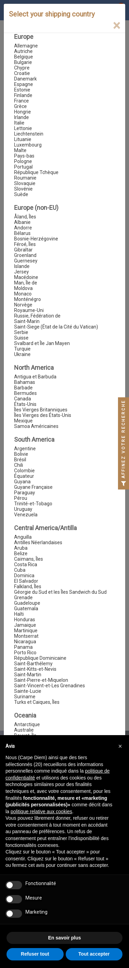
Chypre (22, 68)
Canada (22, 398)
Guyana (22, 481)
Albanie (22, 222)
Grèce (20, 106)
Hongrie (22, 112)
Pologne (23, 161)
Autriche (23, 51)
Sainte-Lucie (27, 691)
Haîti (19, 614)
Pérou (20, 498)
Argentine (25, 448)
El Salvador (26, 581)
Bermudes (25, 393)
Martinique (25, 630)
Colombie (24, 470)
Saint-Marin (27, 321)
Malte (20, 150)
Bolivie (21, 454)
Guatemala (26, 608)
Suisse (21, 338)
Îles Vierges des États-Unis (42, 415)
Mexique (23, 420)
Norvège (23, 305)
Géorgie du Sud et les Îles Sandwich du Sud (60, 592)
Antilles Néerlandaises (38, 542)
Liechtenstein (28, 134)
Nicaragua (25, 641)
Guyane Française (33, 487)
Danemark (25, 79)
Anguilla (23, 537)
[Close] (116, 26)
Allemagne (26, 46)
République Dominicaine (40, 658)
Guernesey (25, 260)
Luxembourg (28, 145)
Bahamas (24, 382)
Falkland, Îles (27, 586)
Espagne (23, 84)
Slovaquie (24, 183)
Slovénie (23, 189)
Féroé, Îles (25, 244)
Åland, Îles (25, 216)
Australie (24, 730)
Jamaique (25, 625)
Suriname (24, 696)
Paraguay (24, 492)
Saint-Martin (27, 674)
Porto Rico (25, 652)
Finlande (23, 95)
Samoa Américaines (36, 426)
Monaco (23, 294)
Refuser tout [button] (35, 954)
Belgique (23, 57)
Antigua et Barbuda (35, 376)
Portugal (23, 167)
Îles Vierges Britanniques (40, 409)
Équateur (24, 476)
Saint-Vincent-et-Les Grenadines (49, 685)
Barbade (23, 387)
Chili (18, 465)
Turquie (22, 349)
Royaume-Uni (29, 310)
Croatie (22, 73)
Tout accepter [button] (94, 954)
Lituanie (22, 139)
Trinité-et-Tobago (33, 503)
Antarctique (27, 724)
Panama (23, 647)
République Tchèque (36, 172)
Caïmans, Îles (28, 559)
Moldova (23, 288)
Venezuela (25, 514)
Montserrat (26, 636)
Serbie (21, 332)
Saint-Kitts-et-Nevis (35, 669)
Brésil (20, 459)
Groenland (25, 255)
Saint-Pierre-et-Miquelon (41, 680)
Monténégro (27, 299)
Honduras (24, 619)
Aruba (21, 548)
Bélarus (22, 233)
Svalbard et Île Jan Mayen (42, 343)
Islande (22, 266)
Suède (21, 194)
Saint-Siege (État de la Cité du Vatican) (56, 327)
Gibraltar (23, 249)
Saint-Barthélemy (33, 663)
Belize (21, 553)
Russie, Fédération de (37, 316)
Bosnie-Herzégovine (36, 238)
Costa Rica (25, 564)
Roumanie (25, 178)
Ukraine (22, 354)
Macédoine (26, 277)
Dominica (24, 575)
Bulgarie (23, 62)
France (21, 101)
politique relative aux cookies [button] (41, 811)
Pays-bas (24, 156)
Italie (19, 123)
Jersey (21, 272)
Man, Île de (25, 283)
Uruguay (23, 509)
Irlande (21, 117)
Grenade (23, 597)
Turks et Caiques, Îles (37, 702)
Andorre (23, 227)
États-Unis (25, 404)
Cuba (19, 570)
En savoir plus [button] (64, 937)
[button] (120, 746)
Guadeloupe (27, 603)
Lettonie (23, 128)
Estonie (22, 90)
